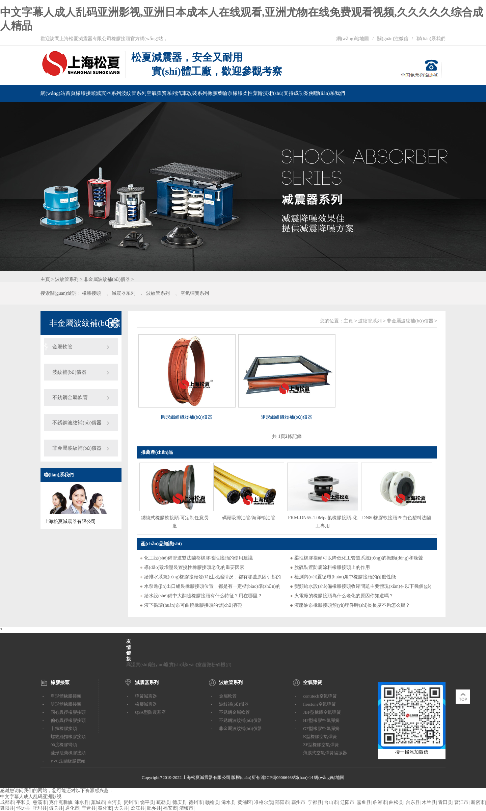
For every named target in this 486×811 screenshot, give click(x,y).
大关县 (121, 808)
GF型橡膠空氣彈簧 (321, 728)
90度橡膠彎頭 (64, 744)
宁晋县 (89, 808)
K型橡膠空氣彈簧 (320, 736)
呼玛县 (40, 808)
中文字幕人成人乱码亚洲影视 (30, 796)
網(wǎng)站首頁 (58, 93)
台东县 (413, 802)
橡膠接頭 (86, 93)
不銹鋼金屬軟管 (70, 397)
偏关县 (56, 808)
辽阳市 (347, 802)
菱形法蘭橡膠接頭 (68, 752)
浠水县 (228, 802)
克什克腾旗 (61, 802)
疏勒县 (163, 802)
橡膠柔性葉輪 (248, 93)
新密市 (478, 802)
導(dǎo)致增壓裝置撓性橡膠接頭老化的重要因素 (194, 567)
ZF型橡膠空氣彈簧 (321, 744)
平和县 (23, 802)
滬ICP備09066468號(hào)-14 (287, 777)
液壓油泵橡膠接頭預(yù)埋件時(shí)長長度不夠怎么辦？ (352, 605)
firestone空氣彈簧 (319, 704)
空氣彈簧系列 (161, 93)
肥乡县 (154, 808)
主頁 (45, 279)
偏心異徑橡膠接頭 (68, 720)
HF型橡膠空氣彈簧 (321, 720)
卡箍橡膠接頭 (64, 728)
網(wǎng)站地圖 (352, 38)
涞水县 (82, 802)
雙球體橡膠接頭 (66, 704)
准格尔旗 (263, 802)
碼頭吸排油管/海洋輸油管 (248, 517)
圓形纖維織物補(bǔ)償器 (186, 417)
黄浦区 (245, 802)
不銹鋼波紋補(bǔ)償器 (77, 422)
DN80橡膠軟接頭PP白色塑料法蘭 (396, 517)
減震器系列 (108, 93)
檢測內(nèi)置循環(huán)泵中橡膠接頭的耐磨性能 (345, 576)
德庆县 (179, 802)
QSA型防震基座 (150, 712)
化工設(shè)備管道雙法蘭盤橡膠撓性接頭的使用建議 (198, 557)
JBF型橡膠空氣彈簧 (322, 712)
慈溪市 (40, 802)
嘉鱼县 (364, 802)
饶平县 (147, 802)
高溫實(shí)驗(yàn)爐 (147, 664)
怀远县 (23, 808)
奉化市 (105, 808)
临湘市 (380, 802)
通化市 (72, 808)
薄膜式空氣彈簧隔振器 (325, 752)
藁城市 (98, 802)
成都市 (7, 802)
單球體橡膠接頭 (66, 696)
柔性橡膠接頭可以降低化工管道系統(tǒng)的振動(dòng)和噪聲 (358, 557)
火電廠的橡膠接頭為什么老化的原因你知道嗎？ (344, 595)
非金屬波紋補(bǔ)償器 (107, 279)
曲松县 (396, 802)
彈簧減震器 (146, 696)
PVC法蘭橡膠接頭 (68, 760)
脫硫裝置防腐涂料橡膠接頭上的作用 (332, 567)
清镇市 (186, 808)
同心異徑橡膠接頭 (68, 712)
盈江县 (138, 808)
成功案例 (304, 93)
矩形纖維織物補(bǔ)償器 (286, 417)
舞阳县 (7, 808)
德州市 (196, 802)
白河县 (114, 802)
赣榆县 (212, 802)
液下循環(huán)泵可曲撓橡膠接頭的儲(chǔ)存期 (193, 605)
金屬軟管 (62, 346)
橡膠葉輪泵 (220, 93)
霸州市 (298, 802)
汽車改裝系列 (192, 93)
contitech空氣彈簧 (320, 696)
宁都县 (315, 802)
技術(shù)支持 (278, 93)
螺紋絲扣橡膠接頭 (68, 736)
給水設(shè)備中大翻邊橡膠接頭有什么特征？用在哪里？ (203, 595)
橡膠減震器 (146, 704)
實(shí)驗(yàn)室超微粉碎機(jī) (200, 664)
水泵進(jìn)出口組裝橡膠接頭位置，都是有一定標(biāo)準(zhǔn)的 (212, 586)
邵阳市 (282, 802)
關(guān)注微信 (392, 38)
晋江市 (461, 802)
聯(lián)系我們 (431, 38)
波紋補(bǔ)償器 (69, 372)
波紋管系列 (133, 93)
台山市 (331, 802)
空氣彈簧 (312, 682)
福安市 (170, 808)
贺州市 (131, 802)
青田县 (445, 802)
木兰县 (429, 802)
